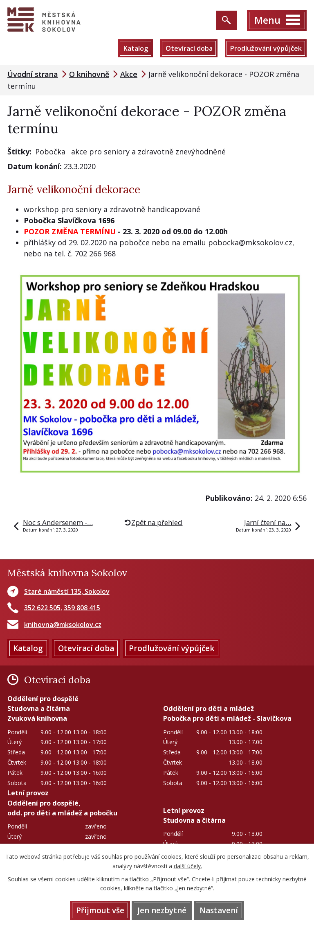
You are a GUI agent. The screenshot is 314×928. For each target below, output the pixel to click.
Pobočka (50, 151)
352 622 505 (42, 607)
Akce (128, 74)
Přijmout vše (100, 910)
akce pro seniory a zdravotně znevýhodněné (148, 151)
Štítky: (19, 151)
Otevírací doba (189, 48)
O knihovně (89, 74)
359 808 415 (82, 607)
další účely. (188, 866)
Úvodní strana (32, 74)
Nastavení (219, 910)
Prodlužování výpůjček (266, 48)
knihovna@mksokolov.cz (62, 624)
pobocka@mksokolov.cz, (251, 242)
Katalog (135, 48)
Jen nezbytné (161, 910)
